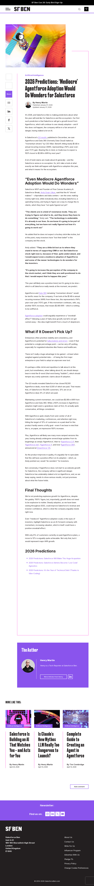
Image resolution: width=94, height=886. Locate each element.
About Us (68, 837)
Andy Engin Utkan (48, 192)
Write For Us (69, 846)
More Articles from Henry (53, 677)
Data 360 (43, 293)
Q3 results (42, 137)
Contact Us (69, 842)
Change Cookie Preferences (76, 868)
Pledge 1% (68, 859)
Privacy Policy (70, 863)
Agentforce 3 (46, 445)
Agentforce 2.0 (67, 441)
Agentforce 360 (67, 445)
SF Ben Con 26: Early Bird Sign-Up (47, 2)
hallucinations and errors (57, 341)
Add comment (79, 787)
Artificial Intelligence (34, 75)
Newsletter (86, 9)
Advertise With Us (72, 855)
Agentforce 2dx (32, 445)
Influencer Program (72, 850)
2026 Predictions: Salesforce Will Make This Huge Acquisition (55, 558)
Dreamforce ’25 (43, 448)
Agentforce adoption (34, 315)
